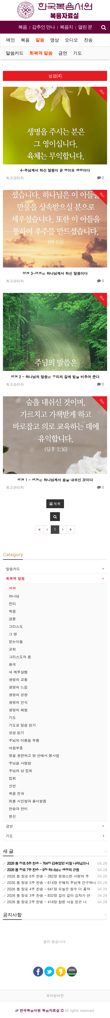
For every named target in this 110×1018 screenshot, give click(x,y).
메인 (10, 40)
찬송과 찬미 (18, 808)
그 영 (13, 633)
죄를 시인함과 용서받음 (27, 800)
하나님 (14, 595)
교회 (12, 649)
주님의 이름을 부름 (24, 740)
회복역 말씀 (41, 53)
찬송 (88, 40)
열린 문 (85, 27)
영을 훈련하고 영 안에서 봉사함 (34, 755)
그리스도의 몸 (20, 656)
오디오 (71, 40)
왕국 (12, 664)
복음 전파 (16, 793)
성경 (12, 588)
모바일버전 (55, 995)
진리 (12, 603)
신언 (12, 785)
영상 (54, 40)
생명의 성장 (18, 694)
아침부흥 (16, 747)
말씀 (39, 40)
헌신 (12, 816)
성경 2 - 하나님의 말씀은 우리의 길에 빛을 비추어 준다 (55, 376)
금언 (62, 53)
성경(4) (55, 76)
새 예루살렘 (18, 671)
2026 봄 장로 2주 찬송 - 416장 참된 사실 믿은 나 (45, 901)
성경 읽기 (16, 732)
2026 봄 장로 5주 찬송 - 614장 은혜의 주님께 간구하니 (49, 882)
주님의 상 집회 (20, 770)
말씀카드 (14, 53)
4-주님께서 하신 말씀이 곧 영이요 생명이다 (55, 170)
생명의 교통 (18, 679)
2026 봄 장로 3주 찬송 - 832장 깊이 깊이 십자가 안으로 (50, 895)
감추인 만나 (43, 27)
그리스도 (16, 626)
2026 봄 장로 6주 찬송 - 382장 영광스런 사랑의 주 (46, 875)
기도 (77, 53)
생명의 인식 (18, 702)
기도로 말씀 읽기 (22, 724)
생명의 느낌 (18, 687)
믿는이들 (16, 641)
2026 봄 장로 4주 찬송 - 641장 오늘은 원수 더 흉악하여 (50, 888)
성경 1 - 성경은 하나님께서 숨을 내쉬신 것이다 (55, 479)
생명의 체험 (18, 709)
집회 (12, 778)
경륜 (12, 618)
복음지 (66, 27)
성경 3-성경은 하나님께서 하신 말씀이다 (54, 273)
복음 (22, 27)
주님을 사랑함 (20, 762)
